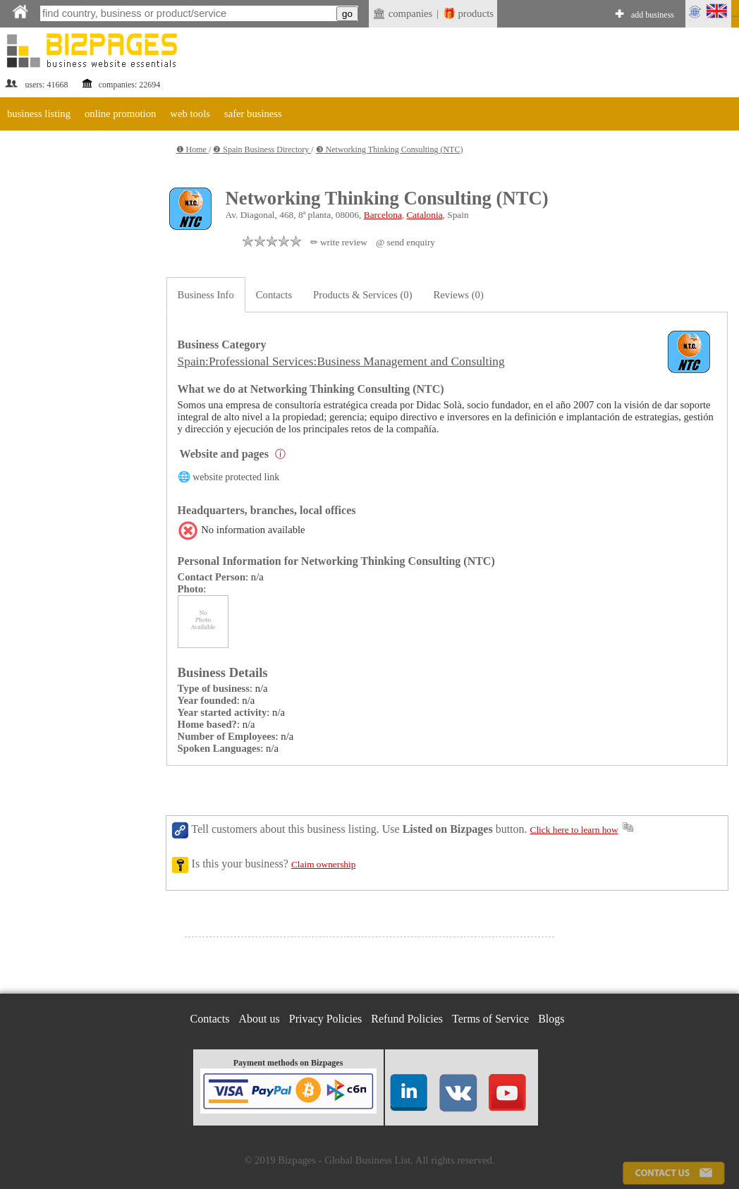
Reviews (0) (459, 294)
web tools (190, 113)
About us (259, 1019)
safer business (253, 113)
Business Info (206, 294)
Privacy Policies (325, 1019)
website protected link (236, 477)
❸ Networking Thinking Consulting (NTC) (389, 149)
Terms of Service (490, 1019)
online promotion (120, 113)
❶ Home (192, 149)
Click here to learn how (574, 829)
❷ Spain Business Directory (262, 149)
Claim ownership (323, 864)
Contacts (274, 294)
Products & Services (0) (362, 294)
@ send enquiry (405, 242)
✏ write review (338, 242)
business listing (39, 113)
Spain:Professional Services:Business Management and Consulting (341, 361)
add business (652, 15)
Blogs (551, 1019)
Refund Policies (407, 1019)
